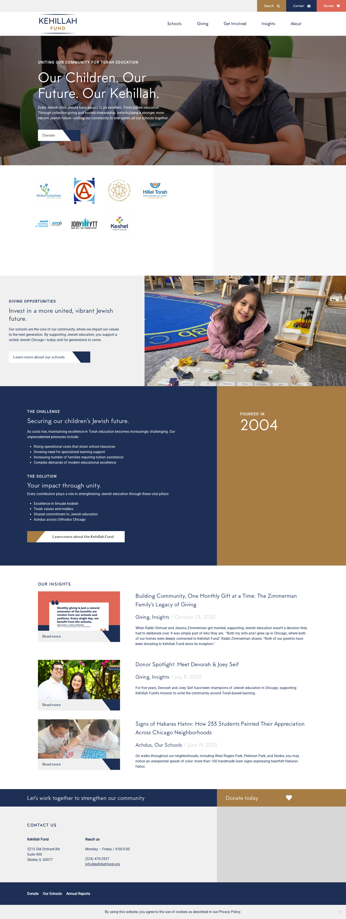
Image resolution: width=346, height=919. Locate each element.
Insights (268, 23)
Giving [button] (202, 23)
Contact (301, 6)
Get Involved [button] (235, 23)
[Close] (340, 911)
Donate (332, 6)
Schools (174, 23)
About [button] (296, 23)
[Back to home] (58, 24)
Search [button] (272, 6)
